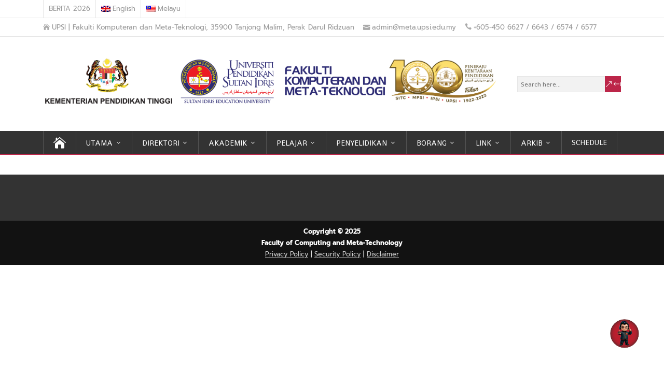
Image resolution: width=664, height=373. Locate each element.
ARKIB (532, 143)
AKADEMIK (228, 143)
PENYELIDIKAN (361, 143)
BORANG (432, 143)
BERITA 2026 (69, 8)
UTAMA (99, 143)
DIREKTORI (160, 143)
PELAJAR (291, 143)
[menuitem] (118, 9)
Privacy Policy (286, 254)
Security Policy (337, 254)
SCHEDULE (589, 142)
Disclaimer (383, 254)
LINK (483, 143)
